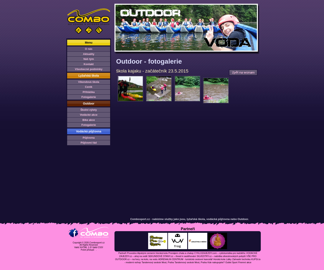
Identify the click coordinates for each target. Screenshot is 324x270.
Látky (228, 259)
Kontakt (89, 64)
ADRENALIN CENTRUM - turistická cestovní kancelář (185, 259)
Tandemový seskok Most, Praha (158, 262)
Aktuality (88, 54)
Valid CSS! (97, 247)
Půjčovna (89, 137)
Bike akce (88, 119)
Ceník (88, 86)
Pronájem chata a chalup (181, 253)
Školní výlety (88, 109)
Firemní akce (244, 262)
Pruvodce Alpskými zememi (141, 253)
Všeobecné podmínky (88, 69)
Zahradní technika (241, 259)
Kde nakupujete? (216, 262)
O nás (88, 48)
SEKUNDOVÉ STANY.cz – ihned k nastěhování (172, 256)
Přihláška (89, 92)
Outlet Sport (231, 262)
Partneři (122, 253)
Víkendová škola (88, 81)
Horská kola (162, 253)
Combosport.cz (97, 242)
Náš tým (88, 59)
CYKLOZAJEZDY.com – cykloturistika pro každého (219, 253)
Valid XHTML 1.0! (83, 247)
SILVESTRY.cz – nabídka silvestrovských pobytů (221, 256)
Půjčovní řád (89, 142)
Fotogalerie (88, 97)
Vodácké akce (88, 114)
